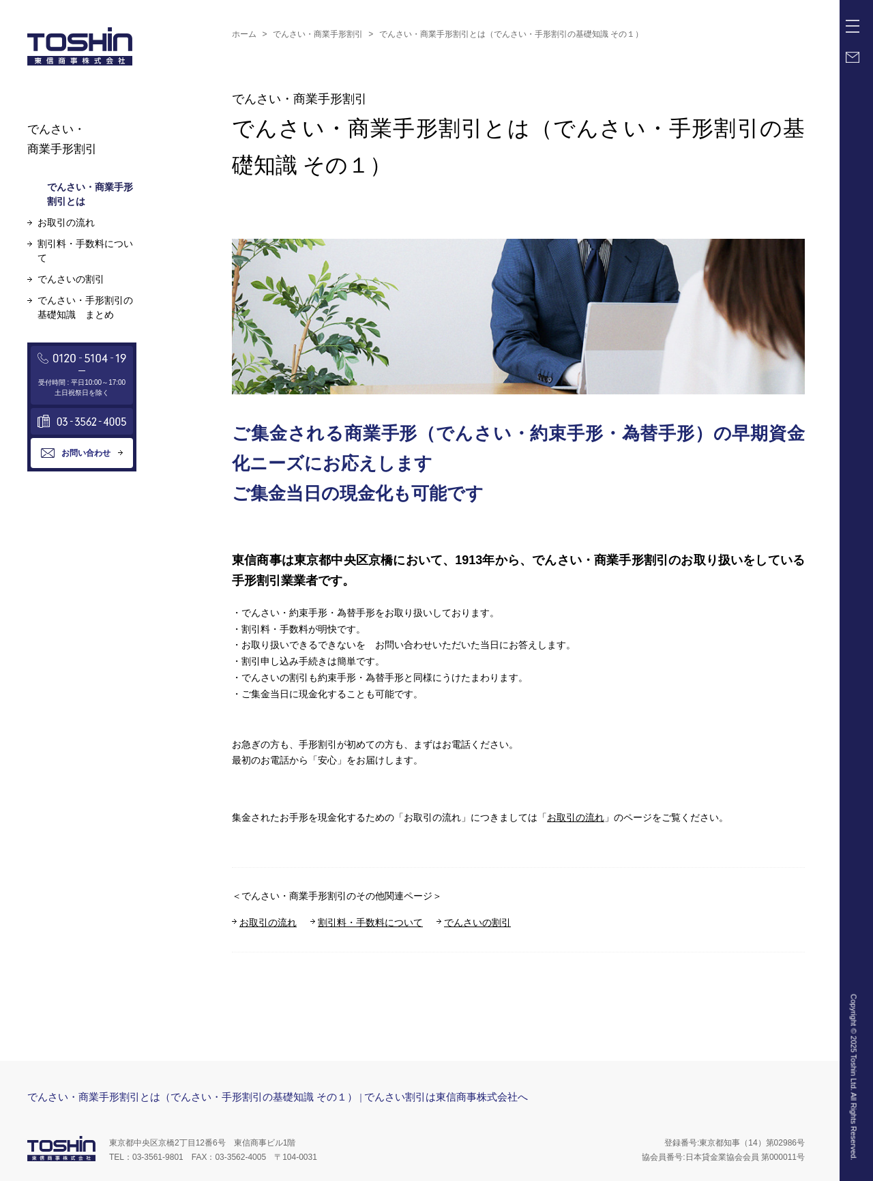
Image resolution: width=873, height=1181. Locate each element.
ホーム (244, 34)
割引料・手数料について (370, 922)
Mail (852, 57)
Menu (855, 21)
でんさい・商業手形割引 (318, 34)
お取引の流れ (575, 817)
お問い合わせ (85, 453)
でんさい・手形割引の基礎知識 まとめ (85, 307)
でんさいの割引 (477, 922)
